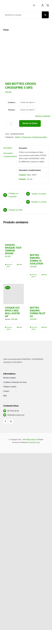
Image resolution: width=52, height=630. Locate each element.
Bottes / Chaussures (23, 137)
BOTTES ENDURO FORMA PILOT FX (37, 311)
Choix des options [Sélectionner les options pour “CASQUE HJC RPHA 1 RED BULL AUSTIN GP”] (9, 328)
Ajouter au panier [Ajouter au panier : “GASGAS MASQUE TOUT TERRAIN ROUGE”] (9, 265)
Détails (20, 264)
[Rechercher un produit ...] (22, 14)
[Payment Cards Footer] (26, 448)
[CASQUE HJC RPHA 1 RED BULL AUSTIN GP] (13, 294)
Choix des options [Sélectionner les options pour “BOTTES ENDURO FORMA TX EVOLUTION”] (34, 275)
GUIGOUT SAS (34, 442)
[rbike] (13, 3)
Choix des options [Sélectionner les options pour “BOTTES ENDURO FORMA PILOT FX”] (34, 328)
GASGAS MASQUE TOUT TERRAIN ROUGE (13, 249)
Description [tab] (7, 148)
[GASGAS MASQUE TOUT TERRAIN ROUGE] (13, 234)
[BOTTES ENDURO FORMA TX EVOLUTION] (38, 240)
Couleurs (11, 102)
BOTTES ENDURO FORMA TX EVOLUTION (36, 259)
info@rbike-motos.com (15, 415)
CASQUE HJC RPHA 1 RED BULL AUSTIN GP (12, 311)
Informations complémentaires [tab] (9, 154)
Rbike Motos (30, 439)
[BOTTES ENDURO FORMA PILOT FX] (38, 294)
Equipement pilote (39, 137)
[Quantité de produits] (11, 123)
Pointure (11, 110)
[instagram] (11, 421)
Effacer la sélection (42, 116)
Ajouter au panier (30, 123)
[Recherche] (45, 14)
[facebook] (5, 421)
